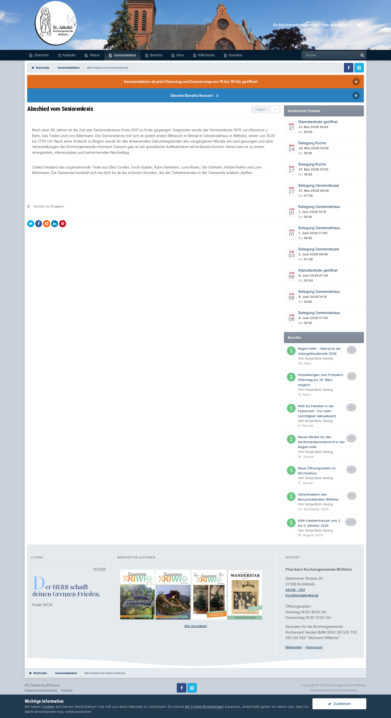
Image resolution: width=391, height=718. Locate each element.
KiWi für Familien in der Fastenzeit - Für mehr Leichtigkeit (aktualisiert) (317, 411)
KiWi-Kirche (206, 55)
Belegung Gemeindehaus (319, 206)
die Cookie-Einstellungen (204, 707)
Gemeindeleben (124, 55)
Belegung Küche (312, 143)
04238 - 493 (296, 589)
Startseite (41, 55)
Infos (180, 55)
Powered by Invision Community (333, 690)
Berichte (156, 55)
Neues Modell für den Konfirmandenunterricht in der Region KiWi (321, 442)
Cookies (48, 707)
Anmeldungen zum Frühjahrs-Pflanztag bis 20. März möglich (321, 380)
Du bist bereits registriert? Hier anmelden (312, 24)
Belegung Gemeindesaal (318, 185)
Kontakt (67, 690)
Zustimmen (339, 704)
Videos (94, 55)
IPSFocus (53, 685)
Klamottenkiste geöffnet (318, 122)
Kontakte (235, 55)
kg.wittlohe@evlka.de (303, 595)
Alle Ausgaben (195, 626)
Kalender (69, 55)
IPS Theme (33, 685)
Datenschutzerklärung (41, 690)
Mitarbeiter (294, 647)
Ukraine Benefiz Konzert (191, 95)
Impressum (315, 647)
